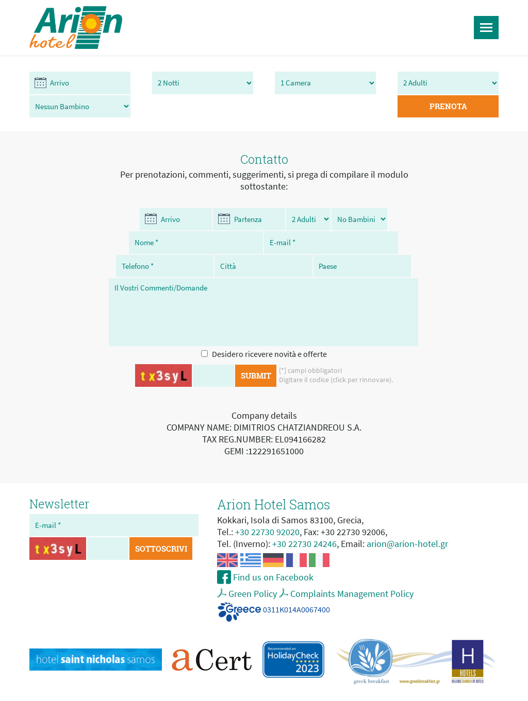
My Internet (377, 692)
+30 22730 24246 (304, 522)
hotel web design (324, 692)
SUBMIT (256, 354)
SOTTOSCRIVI (163, 527)
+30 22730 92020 (267, 510)
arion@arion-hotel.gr (407, 522)
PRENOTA (460, 83)
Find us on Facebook (272, 555)
